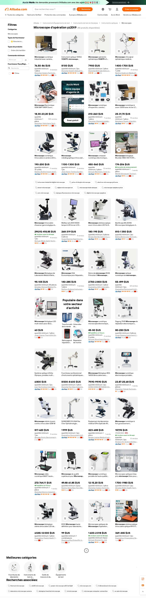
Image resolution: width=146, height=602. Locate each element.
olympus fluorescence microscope (67, 193)
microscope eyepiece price (112, 188)
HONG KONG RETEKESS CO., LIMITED (99, 387)
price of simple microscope (79, 182)
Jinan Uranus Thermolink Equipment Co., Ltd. (46, 335)
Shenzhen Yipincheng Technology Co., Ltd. (46, 123)
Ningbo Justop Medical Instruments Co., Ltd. (99, 437)
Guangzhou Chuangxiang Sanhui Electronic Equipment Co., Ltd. (126, 538)
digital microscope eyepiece (95, 193)
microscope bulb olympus (87, 188)
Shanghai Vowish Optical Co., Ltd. (72, 71)
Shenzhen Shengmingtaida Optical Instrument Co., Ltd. (99, 121)
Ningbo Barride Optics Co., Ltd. (99, 237)
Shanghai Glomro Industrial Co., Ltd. (46, 492)
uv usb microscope (120, 591)
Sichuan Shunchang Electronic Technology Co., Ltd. (99, 339)
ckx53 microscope (36, 586)
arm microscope (42, 193)
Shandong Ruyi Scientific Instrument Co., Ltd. (72, 540)
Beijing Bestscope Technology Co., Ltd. (126, 237)
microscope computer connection (95, 591)
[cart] (110, 10)
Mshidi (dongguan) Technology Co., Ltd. (126, 174)
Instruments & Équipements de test (56, 23)
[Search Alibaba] (53, 9)
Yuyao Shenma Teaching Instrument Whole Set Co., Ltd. (72, 239)
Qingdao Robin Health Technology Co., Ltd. (126, 488)
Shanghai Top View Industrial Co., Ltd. (72, 387)
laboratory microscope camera (20, 591)
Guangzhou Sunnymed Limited (126, 289)
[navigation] (18, 287)
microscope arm (84, 586)
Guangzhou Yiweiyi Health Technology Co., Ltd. (46, 538)
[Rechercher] (85, 9)
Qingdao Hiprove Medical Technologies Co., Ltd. (46, 287)
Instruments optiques (109, 23)
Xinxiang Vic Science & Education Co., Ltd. (126, 442)
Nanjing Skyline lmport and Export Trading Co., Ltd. (46, 172)
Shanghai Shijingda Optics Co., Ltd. (99, 71)
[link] (143, 579)
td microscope (71, 591)
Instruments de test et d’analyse (85, 23)
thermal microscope (16, 586)
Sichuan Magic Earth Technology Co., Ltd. (46, 241)
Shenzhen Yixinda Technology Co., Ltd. (126, 389)
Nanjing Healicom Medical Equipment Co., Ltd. (126, 73)
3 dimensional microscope (106, 586)
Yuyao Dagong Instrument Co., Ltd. (126, 335)
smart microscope (42, 188)
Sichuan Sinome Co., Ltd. (97, 540)
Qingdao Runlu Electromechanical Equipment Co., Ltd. (46, 437)
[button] (74, 9)
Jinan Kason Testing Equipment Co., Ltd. (72, 172)
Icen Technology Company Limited (46, 387)
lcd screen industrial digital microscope (50, 182)
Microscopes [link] (127, 23)
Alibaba (36, 23)
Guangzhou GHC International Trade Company (99, 287)
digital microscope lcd (64, 188)
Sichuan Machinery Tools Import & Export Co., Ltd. (99, 172)
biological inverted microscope (48, 591)
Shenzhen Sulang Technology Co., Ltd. (46, 73)
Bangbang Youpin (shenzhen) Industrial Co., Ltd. (126, 121)
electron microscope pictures (106, 182)
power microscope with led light (61, 586)
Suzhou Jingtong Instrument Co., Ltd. (72, 289)
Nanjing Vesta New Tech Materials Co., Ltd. (72, 488)
